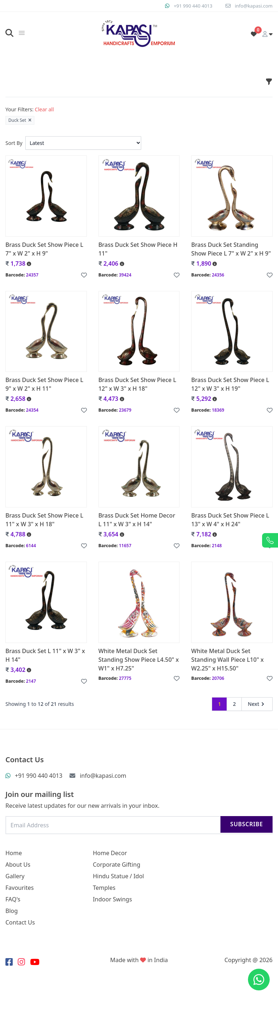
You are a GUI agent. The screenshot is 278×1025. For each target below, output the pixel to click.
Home (13, 853)
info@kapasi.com (252, 5)
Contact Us (20, 922)
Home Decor (110, 853)
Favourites (19, 888)
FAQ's (12, 899)
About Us (17, 865)
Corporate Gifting (116, 865)
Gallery (15, 876)
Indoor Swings (112, 899)
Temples (104, 888)
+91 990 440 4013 (189, 5)
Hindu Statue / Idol (118, 876)
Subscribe (244, 825)
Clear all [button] (44, 109)
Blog (11, 911)
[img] (22, 33)
